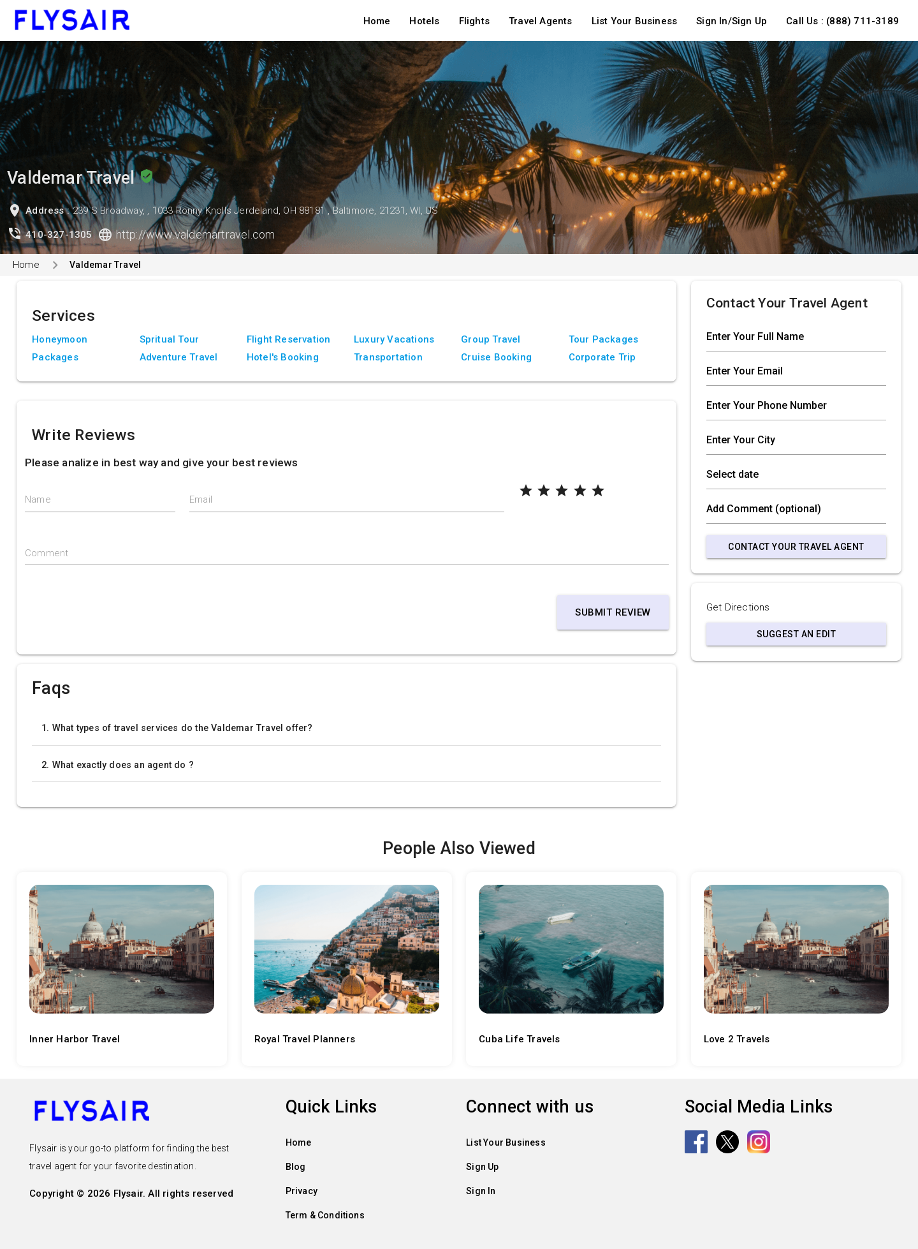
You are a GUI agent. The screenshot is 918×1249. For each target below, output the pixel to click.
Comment (46, 553)
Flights (474, 21)
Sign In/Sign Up (731, 21)
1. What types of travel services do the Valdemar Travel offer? (176, 728)
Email (200, 499)
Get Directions (738, 607)
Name (38, 499)
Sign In (480, 1191)
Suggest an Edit (796, 634)
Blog (296, 1167)
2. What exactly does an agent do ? (117, 765)
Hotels (424, 21)
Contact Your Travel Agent (796, 547)
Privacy (301, 1191)
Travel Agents (540, 21)
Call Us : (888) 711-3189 (842, 21)
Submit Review (613, 612)
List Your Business (635, 21)
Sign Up (482, 1167)
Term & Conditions (325, 1215)
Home (377, 21)
